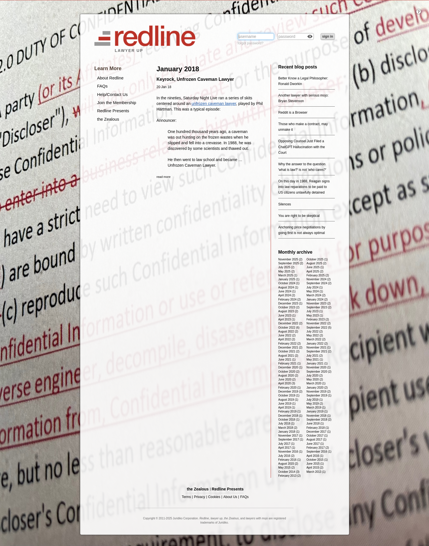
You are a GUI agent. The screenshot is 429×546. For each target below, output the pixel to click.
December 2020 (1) (290, 367)
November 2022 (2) (319, 323)
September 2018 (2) (319, 419)
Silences (284, 204)
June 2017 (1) (315, 443)
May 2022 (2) (315, 335)
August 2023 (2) (288, 311)
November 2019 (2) (319, 391)
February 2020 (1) (289, 387)
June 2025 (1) (315, 267)
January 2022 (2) (317, 343)
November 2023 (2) (319, 303)
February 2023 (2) (318, 319)
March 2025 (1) (287, 275)
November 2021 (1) (319, 347)
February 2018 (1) (318, 427)
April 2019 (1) (286, 407)
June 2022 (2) (287, 335)
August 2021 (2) (288, 355)
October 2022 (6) (289, 327)
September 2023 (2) (319, 307)
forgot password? (250, 43)
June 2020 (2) (287, 379)
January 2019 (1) (317, 411)
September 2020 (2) (319, 371)
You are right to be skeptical (299, 216)
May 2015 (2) (286, 467)
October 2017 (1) (317, 435)
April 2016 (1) (315, 455)
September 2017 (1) (290, 439)
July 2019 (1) (315, 399)
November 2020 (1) (319, 367)
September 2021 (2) (319, 351)
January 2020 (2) (317, 387)
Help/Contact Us (112, 94)
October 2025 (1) (317, 259)
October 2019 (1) (289, 395)
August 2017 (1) (316, 439)
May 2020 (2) (315, 379)
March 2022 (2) (316, 339)
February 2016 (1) (289, 459)
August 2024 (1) (288, 287)
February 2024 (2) (289, 299)
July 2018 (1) (286, 423)
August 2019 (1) (288, 399)
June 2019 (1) (287, 403)
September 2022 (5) (319, 327)
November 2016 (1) (290, 451)
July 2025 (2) (286, 267)
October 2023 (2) (289, 307)
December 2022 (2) (290, 323)
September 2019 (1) (319, 395)
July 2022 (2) (315, 331)
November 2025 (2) (290, 259)
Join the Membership (116, 102)
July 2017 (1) (286, 443)
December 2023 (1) (290, 303)
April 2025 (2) (315, 271)
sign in (327, 36)
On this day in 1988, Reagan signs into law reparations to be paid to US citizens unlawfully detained (304, 186)
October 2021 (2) (289, 351)
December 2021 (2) (290, 347)
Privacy (199, 497)
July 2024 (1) (315, 287)
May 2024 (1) (315, 291)
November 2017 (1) (290, 435)
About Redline (110, 77)
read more (164, 176)
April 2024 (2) (286, 295)
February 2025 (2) (318, 275)
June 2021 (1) (287, 359)
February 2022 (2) (289, 343)
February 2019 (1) (289, 411)
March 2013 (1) (316, 471)
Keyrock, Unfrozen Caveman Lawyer (195, 79)
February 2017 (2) (318, 447)
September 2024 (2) (319, 283)
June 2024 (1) (287, 291)
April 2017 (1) (286, 447)
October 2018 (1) (289, 419)
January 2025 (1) (289, 279)
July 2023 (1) (315, 311)
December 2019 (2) (290, 391)
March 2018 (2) (287, 427)
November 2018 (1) (319, 415)
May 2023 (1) (315, 315)
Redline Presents (113, 110)
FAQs (102, 86)
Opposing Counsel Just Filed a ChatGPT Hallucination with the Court (301, 146)
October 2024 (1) (289, 283)
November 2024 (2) (319, 279)
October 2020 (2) (289, 371)
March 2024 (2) (316, 295)
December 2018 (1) (290, 415)
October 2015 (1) (317, 459)
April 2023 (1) (286, 319)
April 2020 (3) (286, 383)
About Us (230, 497)
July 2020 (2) (315, 375)
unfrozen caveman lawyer (214, 103)
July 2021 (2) (315, 355)
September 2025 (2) (290, 263)
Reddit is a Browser (292, 112)
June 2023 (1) (287, 315)
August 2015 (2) (288, 463)
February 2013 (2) (289, 475)
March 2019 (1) (316, 407)
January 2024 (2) (317, 299)
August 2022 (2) (288, 331)
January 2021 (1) (317, 363)
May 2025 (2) (286, 271)
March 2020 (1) (316, 383)
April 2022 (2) (286, 339)
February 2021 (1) (289, 363)
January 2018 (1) (289, 431)
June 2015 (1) (315, 463)
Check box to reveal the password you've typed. (310, 37)
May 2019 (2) (315, 403)
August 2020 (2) (288, 375)
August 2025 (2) (316, 263)
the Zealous (108, 119)
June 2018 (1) (315, 423)
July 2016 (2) (286, 455)
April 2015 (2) (315, 467)
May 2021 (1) (315, 359)
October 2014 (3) (289, 471)
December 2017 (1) (319, 431)
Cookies (214, 497)
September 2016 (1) (319, 451)
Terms (186, 497)
